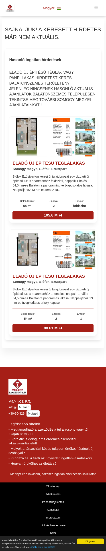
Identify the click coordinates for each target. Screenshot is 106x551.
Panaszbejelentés (53, 502)
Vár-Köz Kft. (19, 401)
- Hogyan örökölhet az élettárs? (32, 463)
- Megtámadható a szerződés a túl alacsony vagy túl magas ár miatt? (48, 431)
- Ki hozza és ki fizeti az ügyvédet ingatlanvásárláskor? (50, 458)
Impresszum (53, 517)
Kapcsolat (53, 509)
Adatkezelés (53, 494)
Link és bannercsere (53, 525)
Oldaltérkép (53, 486)
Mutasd (24, 407)
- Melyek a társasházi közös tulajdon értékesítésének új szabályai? (50, 451)
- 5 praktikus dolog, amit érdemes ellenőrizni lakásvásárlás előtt (42, 441)
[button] (52, 8)
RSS (53, 533)
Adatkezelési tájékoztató (43, 547)
